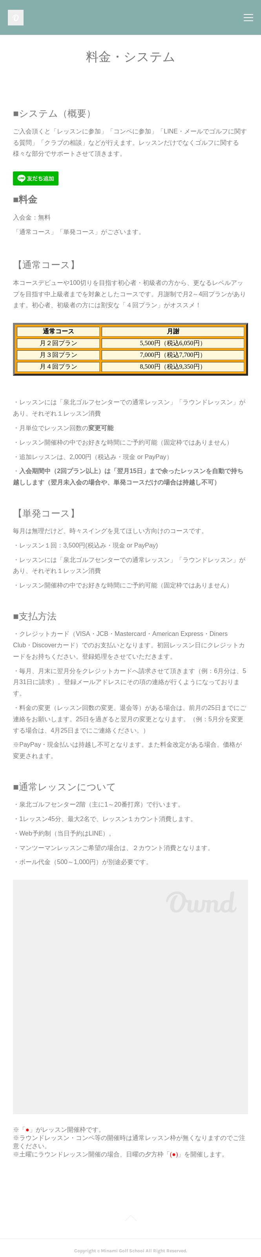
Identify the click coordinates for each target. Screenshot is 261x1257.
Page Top (130, 1213)
